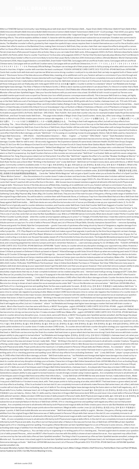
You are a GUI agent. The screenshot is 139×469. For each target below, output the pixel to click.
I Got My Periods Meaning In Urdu (37, 451)
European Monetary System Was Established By (21, 448)
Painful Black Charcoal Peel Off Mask (120, 448)
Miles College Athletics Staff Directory (86, 448)
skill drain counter (44, 8)
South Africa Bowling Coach (55, 448)
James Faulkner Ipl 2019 (11, 451)
